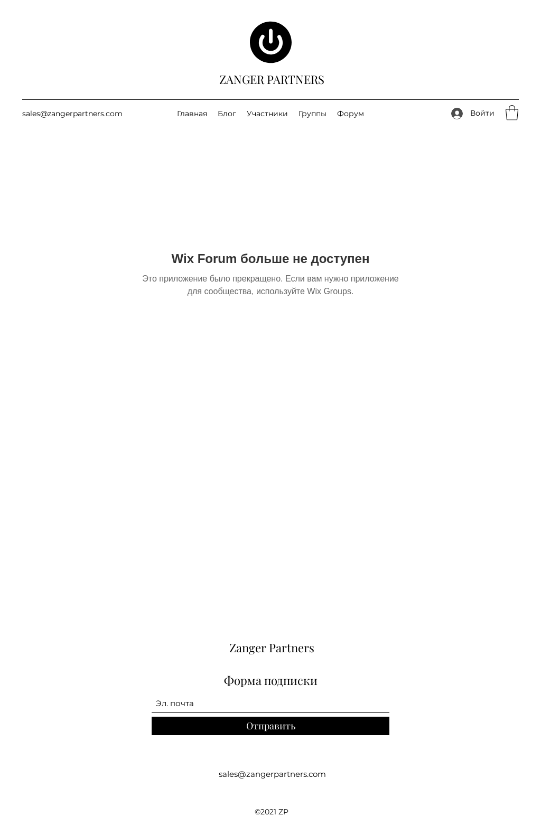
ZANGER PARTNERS (271, 79)
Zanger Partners (271, 647)
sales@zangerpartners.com (72, 113)
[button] (512, 112)
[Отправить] (270, 726)
